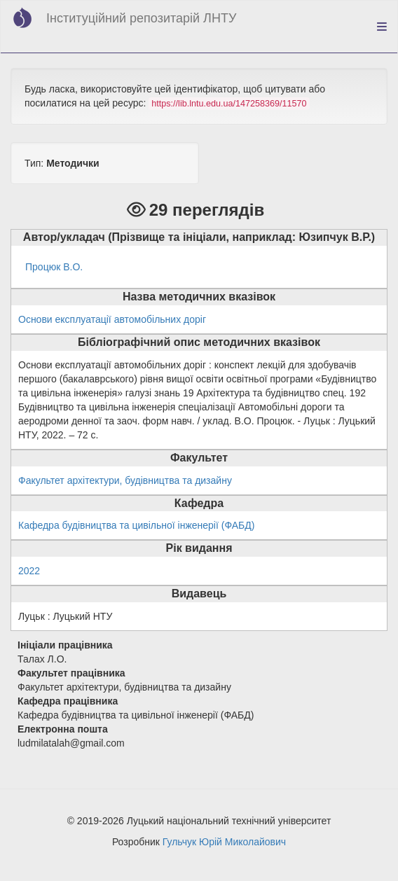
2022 (29, 570)
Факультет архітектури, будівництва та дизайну (125, 480)
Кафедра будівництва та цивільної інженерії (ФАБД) (136, 525)
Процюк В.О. (54, 266)
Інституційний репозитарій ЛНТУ (141, 18)
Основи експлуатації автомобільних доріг (112, 319)
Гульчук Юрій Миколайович (224, 841)
